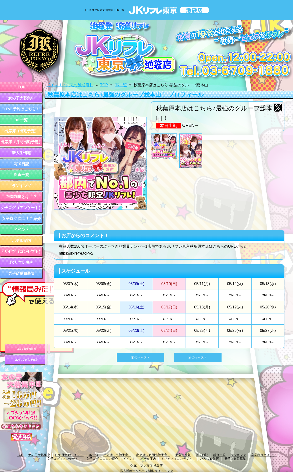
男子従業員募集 (21, 273)
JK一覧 (21, 120)
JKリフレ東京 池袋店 (26, 359)
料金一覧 (21, 175)
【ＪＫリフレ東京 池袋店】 (69, 85)
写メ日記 (21, 164)
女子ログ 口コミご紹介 (21, 219)
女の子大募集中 (21, 98)
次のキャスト (197, 357)
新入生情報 (21, 153)
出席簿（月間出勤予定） (21, 142)
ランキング (21, 186)
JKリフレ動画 (21, 263)
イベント (21, 230)
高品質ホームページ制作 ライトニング (146, 471)
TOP (21, 87)
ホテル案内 (21, 241)
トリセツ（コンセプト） (21, 252)
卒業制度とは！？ (21, 197)
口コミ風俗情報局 (26, 349)
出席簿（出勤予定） (21, 131)
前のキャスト (140, 357)
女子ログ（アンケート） (21, 208)
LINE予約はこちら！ (21, 109)
